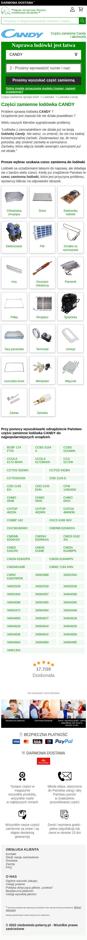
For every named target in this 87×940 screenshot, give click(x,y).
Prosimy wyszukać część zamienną (44, 80)
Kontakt (11, 854)
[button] (43, 55)
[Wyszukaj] (82, 20)
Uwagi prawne (15, 884)
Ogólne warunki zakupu (21, 881)
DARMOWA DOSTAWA (17, 2)
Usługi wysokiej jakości (21, 894)
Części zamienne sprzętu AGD (20, 97)
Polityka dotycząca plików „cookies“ (29, 887)
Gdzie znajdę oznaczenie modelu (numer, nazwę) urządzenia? (40, 90)
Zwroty (10, 864)
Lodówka (48, 97)
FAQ (9, 867)
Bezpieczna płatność (19, 891)
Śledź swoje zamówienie (22, 857)
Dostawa (12, 860)
